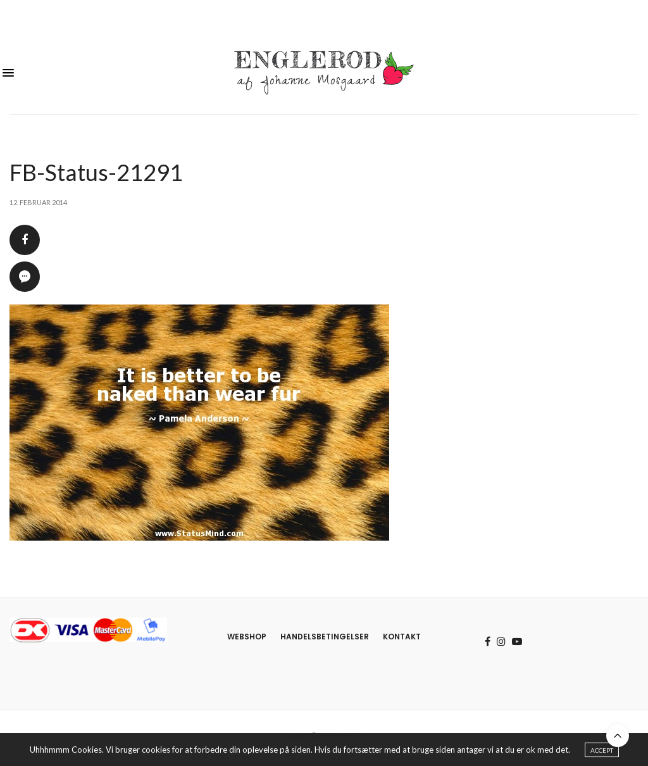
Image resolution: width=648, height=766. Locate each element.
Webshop (246, 636)
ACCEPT (601, 751)
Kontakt (402, 636)
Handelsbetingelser (324, 636)
